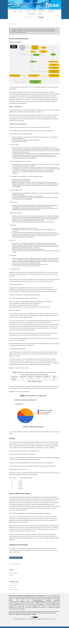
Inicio (14, 11)
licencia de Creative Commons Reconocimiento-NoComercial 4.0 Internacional (39, 618)
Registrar (13, 32)
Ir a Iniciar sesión (38, 31)
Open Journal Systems (15, 564)
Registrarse (31, 13)
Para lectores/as (12, 585)
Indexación (51, 11)
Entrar (40, 13)
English (11, 575)
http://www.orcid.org (18, 171)
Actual (21, 11)
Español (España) (13, 573)
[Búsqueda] (31, 17)
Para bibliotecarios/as (14, 589)
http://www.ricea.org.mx (29, 601)
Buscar (41, 17)
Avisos (35, 11)
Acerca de (42, 11)
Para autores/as (12, 587)
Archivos (28, 11)
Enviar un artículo (16, 557)
